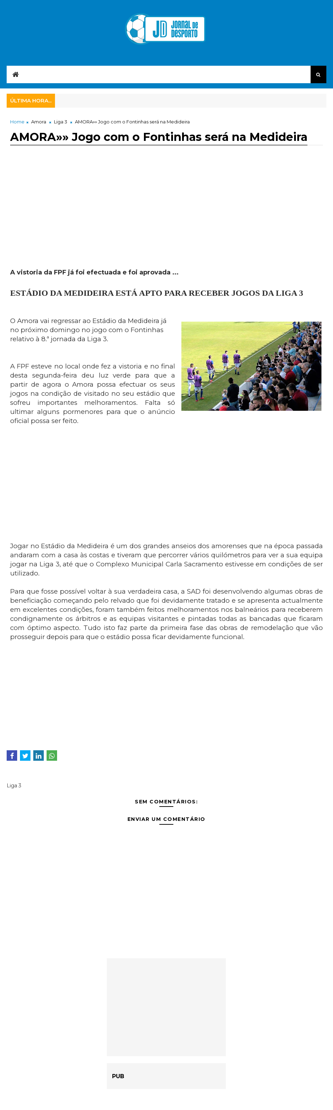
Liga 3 (60, 121)
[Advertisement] (166, 219)
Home (17, 121)
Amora (38, 121)
